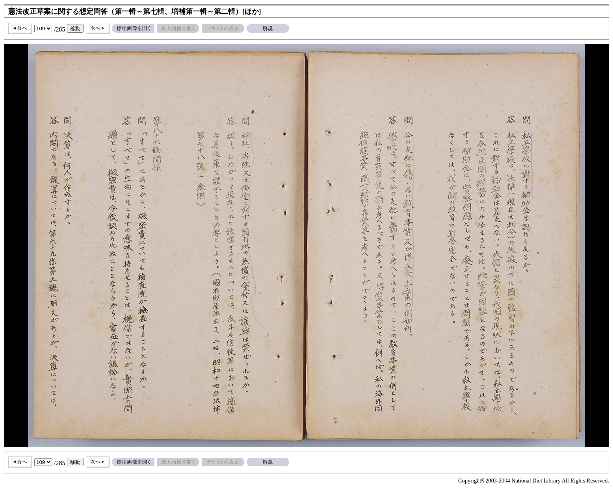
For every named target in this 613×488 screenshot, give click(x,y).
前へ (20, 28)
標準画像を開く (133, 28)
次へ (98, 28)
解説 (268, 28)
